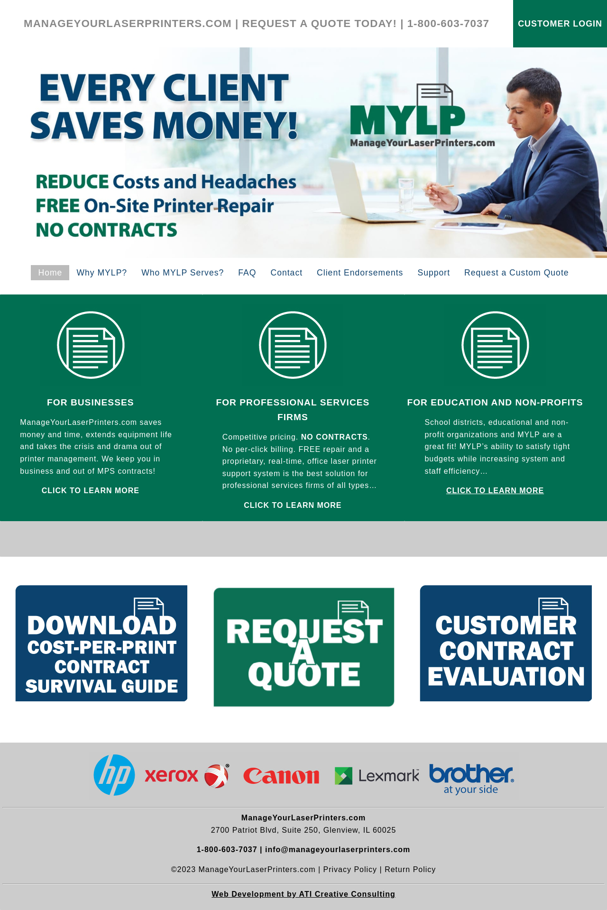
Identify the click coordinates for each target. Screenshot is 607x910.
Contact (286, 272)
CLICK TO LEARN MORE (495, 491)
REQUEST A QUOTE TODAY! (319, 23)
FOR (59, 402)
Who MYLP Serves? (182, 272)
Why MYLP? (101, 272)
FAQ (247, 272)
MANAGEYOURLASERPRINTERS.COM (128, 23)
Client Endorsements (360, 272)
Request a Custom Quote (516, 272)
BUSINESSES (102, 402)
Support (433, 272)
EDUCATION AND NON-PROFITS (507, 402)
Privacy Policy (350, 869)
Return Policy (410, 869)
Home (50, 272)
